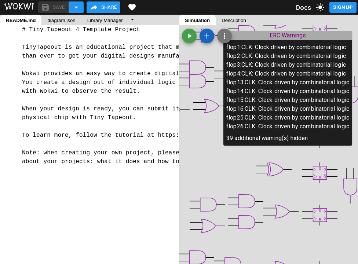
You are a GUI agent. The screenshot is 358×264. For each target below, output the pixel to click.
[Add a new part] (207, 36)
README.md (21, 20)
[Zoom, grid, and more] (224, 36)
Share (103, 7)
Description (234, 20)
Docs (303, 7)
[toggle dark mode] (320, 7)
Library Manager (105, 20)
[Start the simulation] (189, 36)
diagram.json (61, 20)
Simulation (197, 20)
